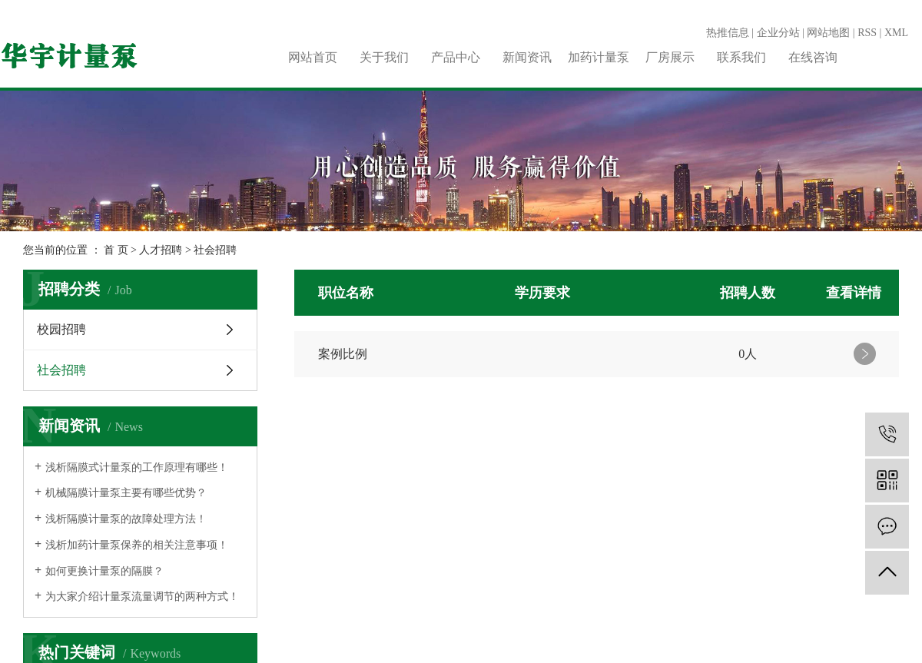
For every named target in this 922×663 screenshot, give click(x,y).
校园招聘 (61, 329)
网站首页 (312, 57)
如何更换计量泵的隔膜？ (104, 571)
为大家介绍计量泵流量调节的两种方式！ (142, 596)
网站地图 (828, 32)
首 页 (116, 250)
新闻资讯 (527, 57)
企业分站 (778, 32)
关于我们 (384, 57)
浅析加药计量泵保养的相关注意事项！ (136, 545)
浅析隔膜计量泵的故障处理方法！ (126, 519)
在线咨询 (812, 57)
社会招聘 (215, 250)
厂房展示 (670, 57)
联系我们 (741, 57)
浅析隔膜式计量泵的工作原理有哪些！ (136, 467)
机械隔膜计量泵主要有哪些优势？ (126, 493)
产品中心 (455, 57)
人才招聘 (160, 250)
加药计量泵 (598, 57)
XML (896, 32)
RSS (867, 32)
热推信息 (727, 32)
